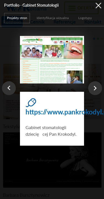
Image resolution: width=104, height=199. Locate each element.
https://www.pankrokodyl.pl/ (52, 112)
